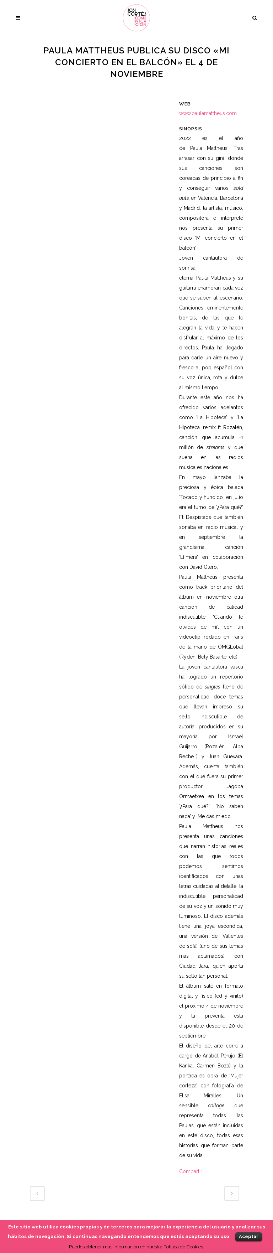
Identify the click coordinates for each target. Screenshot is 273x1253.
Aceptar (248, 1236)
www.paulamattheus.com (208, 113)
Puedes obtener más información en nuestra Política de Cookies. (136, 1246)
